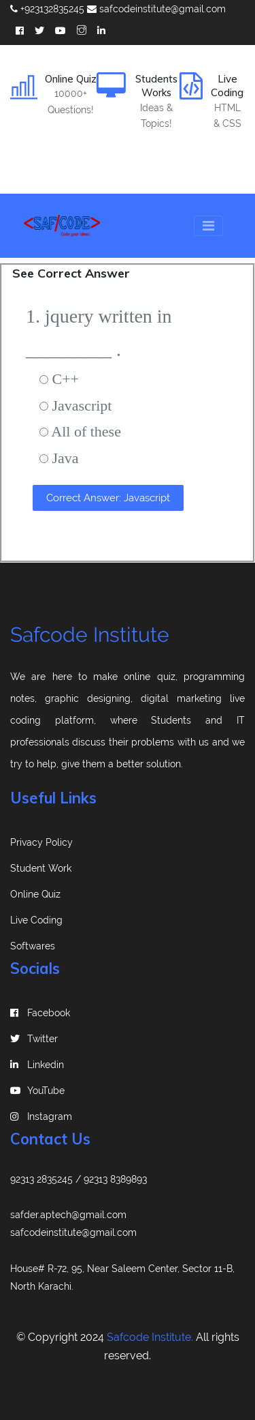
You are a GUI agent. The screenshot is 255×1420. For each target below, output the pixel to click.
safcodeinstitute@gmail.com (156, 8)
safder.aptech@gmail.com (68, 1214)
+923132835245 (47, 8)
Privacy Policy (41, 842)
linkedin (37, 1064)
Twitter (34, 1038)
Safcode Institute (89, 635)
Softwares (32, 946)
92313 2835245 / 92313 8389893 (78, 1179)
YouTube (37, 1090)
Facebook (40, 1012)
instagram (41, 1116)
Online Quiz (35, 894)
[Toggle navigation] (208, 226)
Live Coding (36, 920)
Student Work (40, 868)
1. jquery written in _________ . (99, 333)
